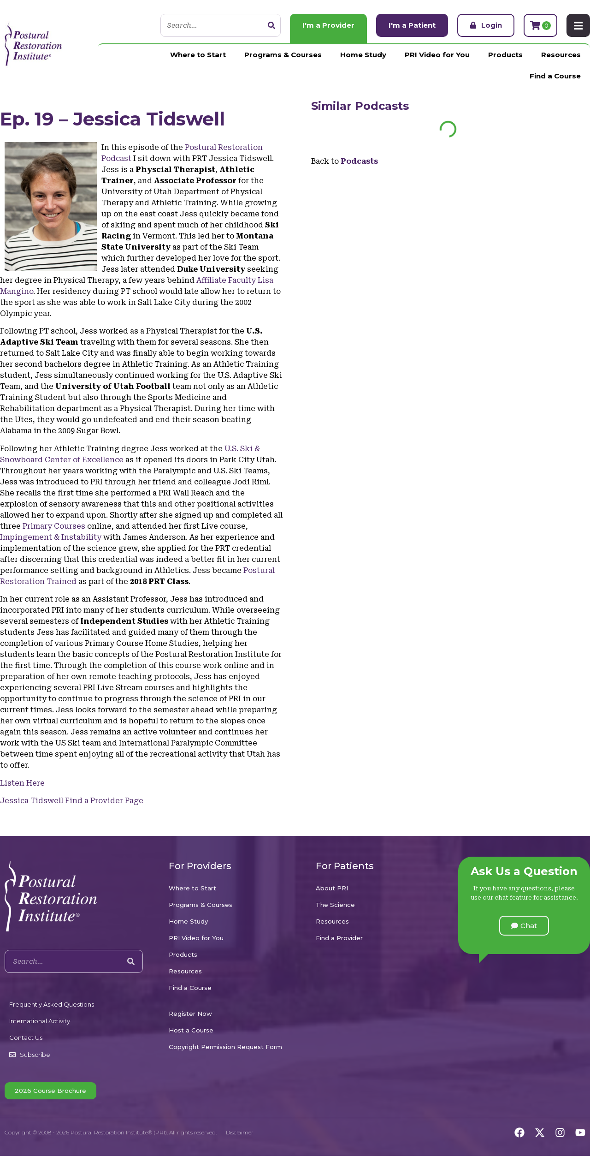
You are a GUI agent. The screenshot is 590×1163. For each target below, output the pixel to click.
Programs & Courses (283, 54)
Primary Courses (54, 526)
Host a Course (191, 1030)
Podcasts (382, 106)
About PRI (332, 888)
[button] (524, 926)
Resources (561, 54)
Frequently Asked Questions (51, 1004)
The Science (335, 904)
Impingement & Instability (50, 537)
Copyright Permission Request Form (225, 1046)
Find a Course (555, 76)
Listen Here (22, 783)
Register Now (190, 1013)
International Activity (39, 1021)
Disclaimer (240, 1132)
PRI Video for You (437, 54)
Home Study (363, 54)
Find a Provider (339, 938)
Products (505, 54)
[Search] (271, 25)
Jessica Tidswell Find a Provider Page (71, 800)
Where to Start (198, 54)
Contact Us (25, 1037)
